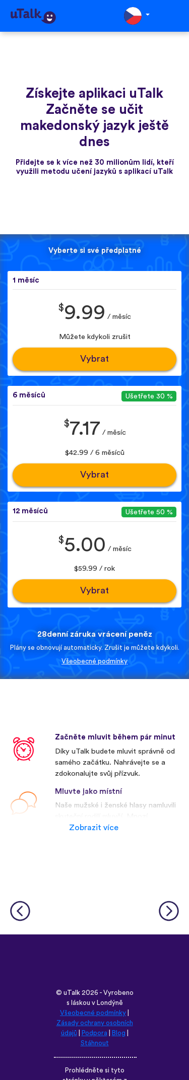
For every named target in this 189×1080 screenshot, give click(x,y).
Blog (118, 1033)
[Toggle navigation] (174, 16)
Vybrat (94, 359)
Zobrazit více (93, 828)
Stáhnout (95, 1043)
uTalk (72, 992)
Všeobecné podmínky (94, 661)
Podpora (94, 1033)
